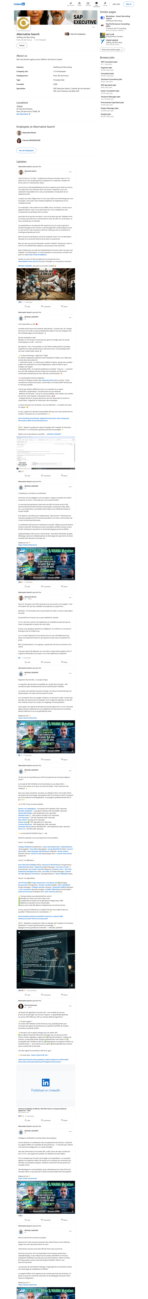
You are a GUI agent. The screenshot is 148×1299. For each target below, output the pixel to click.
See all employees (26, 150)
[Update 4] (56, 627)
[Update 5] (56, 713)
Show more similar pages (112, 50)
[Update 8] (56, 1173)
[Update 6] (56, 880)
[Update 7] (56, 1060)
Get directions (23, 114)
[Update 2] (56, 394)
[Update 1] (56, 236)
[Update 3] (56, 534)
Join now (116, 4)
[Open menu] (93, 27)
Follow (22, 45)
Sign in (128, 4)
